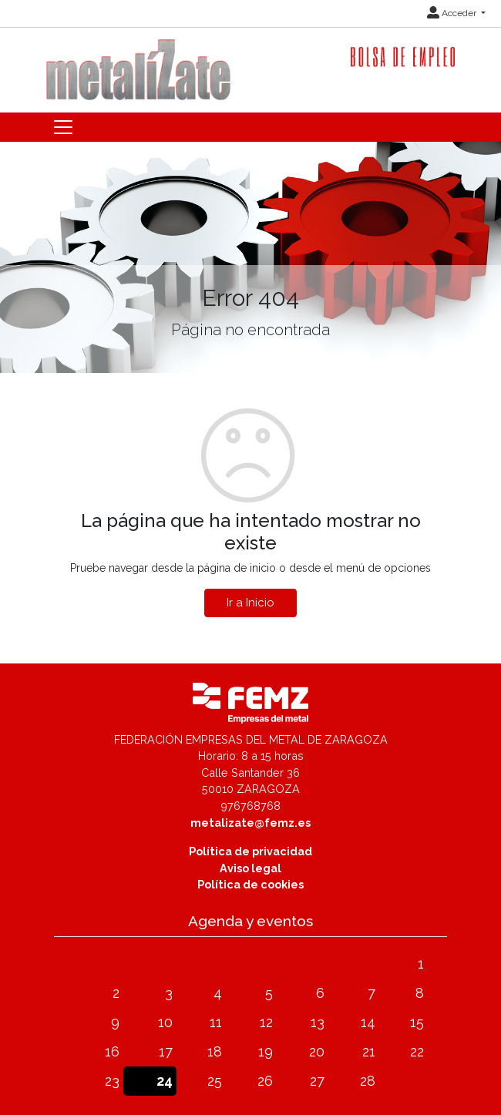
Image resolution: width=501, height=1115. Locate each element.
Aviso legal (250, 868)
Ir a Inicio (250, 603)
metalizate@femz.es (250, 822)
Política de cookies (250, 884)
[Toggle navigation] (63, 127)
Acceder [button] (453, 13)
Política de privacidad (250, 851)
